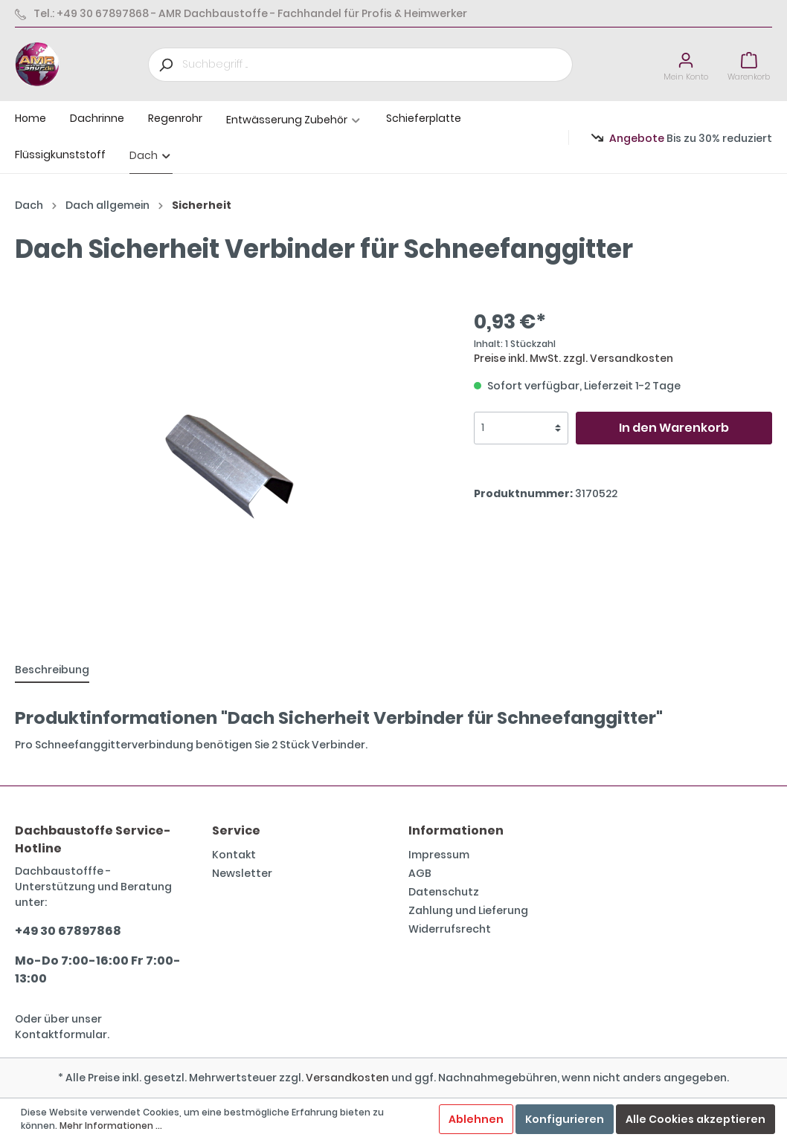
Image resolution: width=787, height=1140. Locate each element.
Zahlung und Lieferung (468, 910)
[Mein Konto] (686, 64)
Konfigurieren (564, 1119)
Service (236, 830)
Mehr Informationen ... (111, 1125)
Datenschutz (443, 891)
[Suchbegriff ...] (377, 65)
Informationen (456, 830)
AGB (419, 873)
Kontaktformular (61, 1034)
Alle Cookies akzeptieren (695, 1119)
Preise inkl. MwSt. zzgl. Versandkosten (573, 358)
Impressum (438, 854)
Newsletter (242, 873)
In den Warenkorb (674, 427)
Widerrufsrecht (449, 929)
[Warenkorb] (749, 64)
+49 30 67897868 (68, 930)
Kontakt (234, 854)
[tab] (52, 669)
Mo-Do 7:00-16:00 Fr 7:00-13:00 (98, 969)
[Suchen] (165, 65)
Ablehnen (476, 1119)
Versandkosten (347, 1077)
